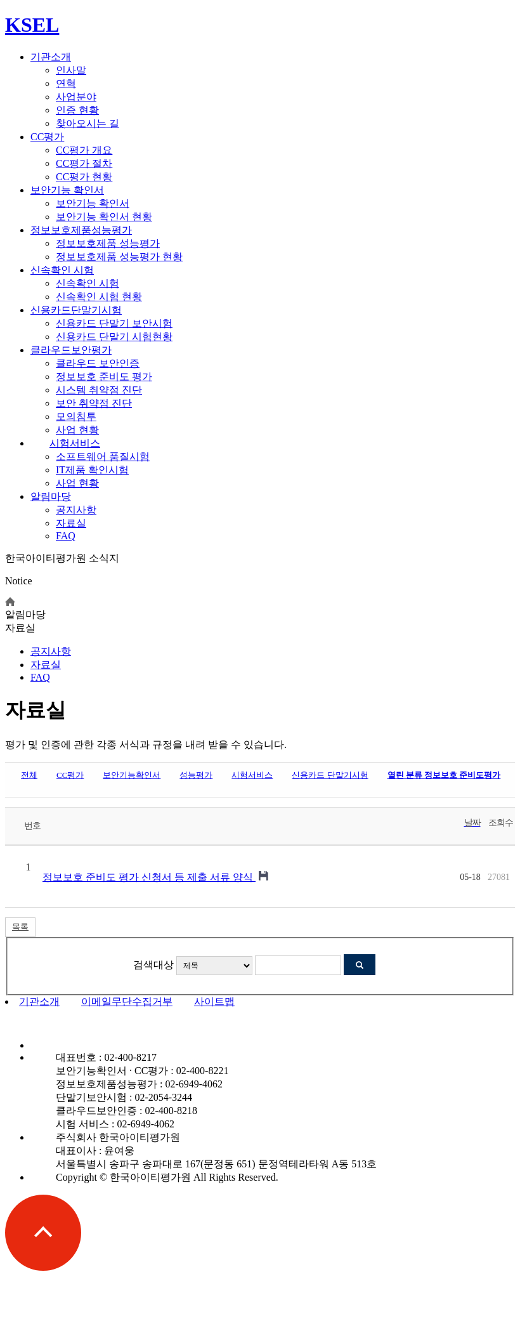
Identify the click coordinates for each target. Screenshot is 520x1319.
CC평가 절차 (84, 163)
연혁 (66, 83)
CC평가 (47, 136)
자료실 (71, 523)
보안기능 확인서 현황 (104, 216)
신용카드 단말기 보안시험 (114, 323)
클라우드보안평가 (71, 350)
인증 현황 (77, 110)
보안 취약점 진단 (94, 403)
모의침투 (76, 416)
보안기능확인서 (131, 775)
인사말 (71, 70)
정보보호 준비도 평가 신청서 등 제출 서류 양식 (149, 877)
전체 (29, 775)
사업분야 (76, 96)
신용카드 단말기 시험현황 (114, 336)
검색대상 (153, 964)
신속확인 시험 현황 (99, 296)
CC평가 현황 (84, 176)
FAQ (65, 535)
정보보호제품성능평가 (81, 230)
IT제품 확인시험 (92, 469)
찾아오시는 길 (87, 123)
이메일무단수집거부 (126, 1001)
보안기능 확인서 (67, 190)
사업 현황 (77, 429)
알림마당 (50, 496)
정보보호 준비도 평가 (104, 376)
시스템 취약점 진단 (99, 389)
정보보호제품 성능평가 (108, 243)
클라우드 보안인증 (98, 363)
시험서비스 (74, 443)
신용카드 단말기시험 (330, 775)
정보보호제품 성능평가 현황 (119, 256)
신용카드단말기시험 (76, 310)
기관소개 (50, 56)
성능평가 (195, 775)
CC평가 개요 (84, 150)
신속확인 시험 (62, 270)
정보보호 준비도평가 (444, 775)
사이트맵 (214, 1001)
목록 (20, 926)
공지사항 (76, 509)
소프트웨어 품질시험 (103, 456)
